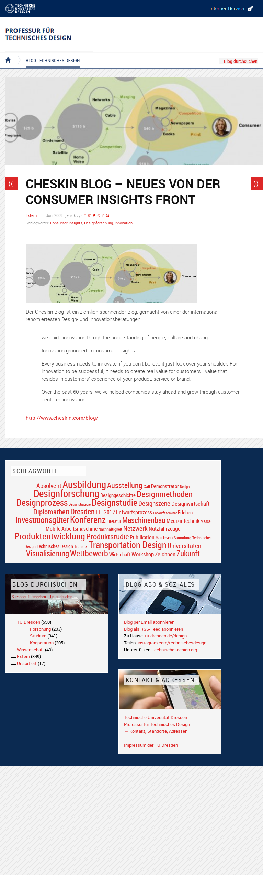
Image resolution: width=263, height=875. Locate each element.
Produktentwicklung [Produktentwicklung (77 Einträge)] (49, 536)
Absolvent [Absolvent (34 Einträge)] (48, 485)
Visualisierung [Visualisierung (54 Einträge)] (47, 553)
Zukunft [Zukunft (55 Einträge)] (188, 553)
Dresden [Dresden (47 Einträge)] (82, 511)
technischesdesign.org (174, 649)
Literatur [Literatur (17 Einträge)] (114, 521)
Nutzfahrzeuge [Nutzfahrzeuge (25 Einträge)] (164, 529)
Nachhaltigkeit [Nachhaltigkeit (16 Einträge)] (110, 529)
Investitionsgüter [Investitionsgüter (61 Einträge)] (42, 519)
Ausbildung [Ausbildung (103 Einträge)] (84, 484)
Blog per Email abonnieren (149, 622)
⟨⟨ (10, 183)
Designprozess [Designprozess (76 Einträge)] (42, 502)
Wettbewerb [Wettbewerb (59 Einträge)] (89, 553)
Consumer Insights (66, 222)
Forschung (40, 629)
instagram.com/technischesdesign (172, 643)
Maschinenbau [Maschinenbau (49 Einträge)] (143, 520)
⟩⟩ (256, 183)
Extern (31, 215)
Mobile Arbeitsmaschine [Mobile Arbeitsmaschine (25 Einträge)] (72, 529)
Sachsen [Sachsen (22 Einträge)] (164, 537)
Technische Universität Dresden (155, 717)
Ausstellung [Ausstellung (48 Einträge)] (124, 485)
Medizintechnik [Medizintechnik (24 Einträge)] (183, 521)
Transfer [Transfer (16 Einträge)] (81, 546)
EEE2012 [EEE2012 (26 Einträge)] (105, 512)
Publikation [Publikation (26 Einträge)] (142, 537)
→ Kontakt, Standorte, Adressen (155, 731)
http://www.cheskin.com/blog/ (62, 417)
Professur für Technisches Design (157, 724)
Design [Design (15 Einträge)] (185, 486)
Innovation (124, 222)
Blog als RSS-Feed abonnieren (153, 629)
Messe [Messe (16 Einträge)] (205, 521)
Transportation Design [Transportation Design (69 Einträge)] (128, 544)
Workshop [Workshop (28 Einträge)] (143, 554)
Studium (38, 636)
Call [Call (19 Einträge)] (147, 486)
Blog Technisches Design (47, 54)
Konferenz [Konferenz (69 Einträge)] (88, 519)
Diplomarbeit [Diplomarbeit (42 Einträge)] (51, 511)
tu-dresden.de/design (166, 636)
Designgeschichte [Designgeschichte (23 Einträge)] (118, 495)
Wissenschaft (30, 649)
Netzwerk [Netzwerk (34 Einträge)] (135, 528)
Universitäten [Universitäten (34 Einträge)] (184, 545)
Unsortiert (27, 663)
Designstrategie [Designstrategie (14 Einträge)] (80, 504)
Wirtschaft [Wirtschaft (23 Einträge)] (119, 554)
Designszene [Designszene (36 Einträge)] (154, 503)
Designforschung (98, 222)
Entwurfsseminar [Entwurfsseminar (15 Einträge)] (165, 512)
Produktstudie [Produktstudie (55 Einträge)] (107, 536)
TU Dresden (28, 622)
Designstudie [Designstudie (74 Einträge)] (114, 502)
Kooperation (42, 643)
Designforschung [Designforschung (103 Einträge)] (66, 493)
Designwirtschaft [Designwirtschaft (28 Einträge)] (190, 503)
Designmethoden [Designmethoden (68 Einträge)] (165, 493)
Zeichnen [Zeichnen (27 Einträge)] (165, 554)
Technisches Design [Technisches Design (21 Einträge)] (55, 546)
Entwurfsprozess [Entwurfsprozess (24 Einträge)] (134, 512)
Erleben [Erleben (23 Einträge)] (185, 512)
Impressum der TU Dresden (151, 745)
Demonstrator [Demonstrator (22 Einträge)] (165, 486)
